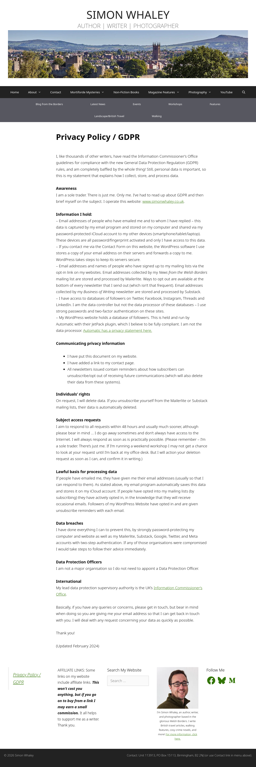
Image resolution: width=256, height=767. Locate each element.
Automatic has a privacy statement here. (117, 330)
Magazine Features (166, 92)
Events (137, 104)
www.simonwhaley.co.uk (163, 201)
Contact (55, 92)
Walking (157, 116)
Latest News (97, 104)
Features (215, 104)
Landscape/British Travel (109, 116)
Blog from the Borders (49, 104)
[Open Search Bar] (243, 92)
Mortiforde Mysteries (89, 92)
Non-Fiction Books (126, 92)
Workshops (175, 104)
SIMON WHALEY (127, 14)
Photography (202, 92)
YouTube (226, 92)
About (37, 92)
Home (14, 92)
